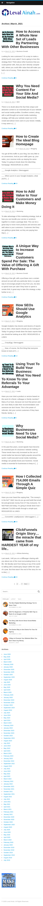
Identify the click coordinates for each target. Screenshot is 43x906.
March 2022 (8, 779)
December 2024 (9, 700)
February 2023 (8, 756)
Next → (26, 584)
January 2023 (8, 758)
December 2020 (9, 817)
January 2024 (8, 728)
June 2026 (7, 654)
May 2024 (7, 718)
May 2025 (7, 687)
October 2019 (8, 852)
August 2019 (8, 858)
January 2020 (8, 845)
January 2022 (8, 784)
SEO (18, 102)
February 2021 (8, 812)
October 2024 (8, 705)
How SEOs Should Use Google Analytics (25, 310)
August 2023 (8, 741)
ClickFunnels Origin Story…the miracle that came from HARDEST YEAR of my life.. (21, 539)
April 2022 (7, 776)
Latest (13, 599)
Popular (6, 599)
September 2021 (9, 794)
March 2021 (8, 809)
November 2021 (9, 789)
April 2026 (7, 659)
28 (15, 522)
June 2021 (7, 802)
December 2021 (9, 786)
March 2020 (8, 840)
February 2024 (8, 725)
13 (15, 356)
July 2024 (7, 713)
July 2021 (7, 799)
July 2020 (7, 830)
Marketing (20, 211)
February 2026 (8, 664)
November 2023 (9, 733)
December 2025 (9, 669)
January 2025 (8, 697)
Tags (19, 599)
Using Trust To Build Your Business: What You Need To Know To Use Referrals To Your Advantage (21, 375)
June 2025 (7, 685)
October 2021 (8, 791)
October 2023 (8, 735)
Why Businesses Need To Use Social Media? (27, 431)
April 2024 (7, 720)
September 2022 (9, 763)
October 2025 (8, 674)
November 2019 (9, 850)
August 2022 (8, 766)
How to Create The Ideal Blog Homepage (27, 140)
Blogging (34, 149)
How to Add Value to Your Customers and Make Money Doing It (21, 199)
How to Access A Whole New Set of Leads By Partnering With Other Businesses (21, 39)
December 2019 (9, 847)
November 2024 (9, 702)
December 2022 (9, 761)
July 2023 (7, 743)
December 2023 (9, 730)
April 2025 (7, 690)
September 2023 (9, 738)
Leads (19, 391)
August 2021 (8, 796)
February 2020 (8, 842)
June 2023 (7, 746)
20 (15, 577)
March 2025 (8, 692)
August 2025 (8, 680)
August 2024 (8, 710)
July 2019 (7, 860)
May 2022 (7, 774)
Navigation (10, 3)
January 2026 (8, 667)
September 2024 (9, 708)
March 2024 (8, 723)
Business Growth (22, 51)
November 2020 (9, 819)
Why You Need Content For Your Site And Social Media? (27, 91)
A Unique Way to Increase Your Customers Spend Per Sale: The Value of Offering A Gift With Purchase (20, 257)
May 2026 (7, 657)
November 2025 (9, 672)
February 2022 (8, 781)
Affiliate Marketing (23, 553)
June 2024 (7, 715)
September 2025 (9, 677)
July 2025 (7, 682)
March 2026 (8, 662)
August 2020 (8, 827)
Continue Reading (7, 78)
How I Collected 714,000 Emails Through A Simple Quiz (28, 482)
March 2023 (8, 753)
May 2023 (7, 748)
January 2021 (8, 814)
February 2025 (8, 695)
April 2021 (7, 807)
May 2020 (7, 835)
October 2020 (8, 822)
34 (15, 183)
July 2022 (7, 769)
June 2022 (7, 771)
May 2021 (7, 804)
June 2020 (7, 832)
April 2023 (7, 751)
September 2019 (9, 855)
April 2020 (7, 837)
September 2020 (9, 824)
